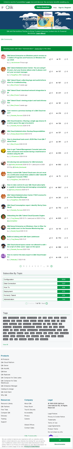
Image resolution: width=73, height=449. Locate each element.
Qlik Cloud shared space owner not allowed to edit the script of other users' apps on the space (26, 246)
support (23, 330)
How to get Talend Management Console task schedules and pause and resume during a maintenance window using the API (26, 151)
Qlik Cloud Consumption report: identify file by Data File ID (26, 206)
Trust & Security (29, 410)
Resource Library (7, 403)
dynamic (33, 321)
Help (55, 8)
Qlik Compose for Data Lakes (11, 378)
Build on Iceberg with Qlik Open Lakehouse (23, 237)
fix (58, 321)
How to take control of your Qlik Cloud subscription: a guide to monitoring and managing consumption (26, 186)
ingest (13, 336)
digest (51, 333)
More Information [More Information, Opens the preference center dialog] (60, 444)
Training (3, 419)
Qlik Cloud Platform (7, 362)
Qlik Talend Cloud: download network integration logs (26, 91)
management (37, 324)
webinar (39, 333)
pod (49, 324)
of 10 (39, 303)
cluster (56, 318)
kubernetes (27, 324)
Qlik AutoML (5, 368)
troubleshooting (13, 318)
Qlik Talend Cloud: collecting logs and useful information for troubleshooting (26, 81)
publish (54, 324)
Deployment (8, 291)
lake (28, 336)
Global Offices (29, 425)
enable (40, 321)
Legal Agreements (54, 426)
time (37, 339)
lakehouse (35, 336)
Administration (36, 19)
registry (39, 327)
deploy (19, 321)
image (5, 324)
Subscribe (38, 49)
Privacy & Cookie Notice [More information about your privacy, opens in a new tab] (31, 446)
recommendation (29, 327)
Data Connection (10, 283)
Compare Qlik (5, 413)
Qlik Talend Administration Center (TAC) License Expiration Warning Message (26, 196)
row (16, 339)
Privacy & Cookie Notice (56, 417)
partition (60, 336)
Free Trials (4, 410)
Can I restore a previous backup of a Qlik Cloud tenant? (26, 112)
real (11, 339)
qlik (60, 324)
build (44, 318)
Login (28, 2)
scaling (62, 327)
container (6, 321)
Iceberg (6, 336)
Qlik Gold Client (6, 392)
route (45, 327)
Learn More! (41, 33)
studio (16, 330)
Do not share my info (55, 432)
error (53, 321)
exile (56, 333)
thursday (20, 333)
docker (26, 321)
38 (48, 266)
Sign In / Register (65, 8)
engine (47, 321)
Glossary (4, 416)
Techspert (11, 333)
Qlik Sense (4, 365)
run (50, 327)
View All (5, 344)
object (54, 336)
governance (64, 333)
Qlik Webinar (17, 327)
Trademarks (52, 420)
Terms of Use (52, 423)
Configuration (9, 279)
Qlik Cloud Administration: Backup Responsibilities (26, 131)
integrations (20, 336)
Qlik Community (6, 39)
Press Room (28, 406)
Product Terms (53, 429)
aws (45, 333)
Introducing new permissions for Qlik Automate (25, 162)
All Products (5, 359)
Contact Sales (29, 428)
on (44, 324)
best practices (31, 318)
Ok (60, 440)
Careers (27, 419)
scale (55, 327)
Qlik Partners (5, 406)
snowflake (23, 339)
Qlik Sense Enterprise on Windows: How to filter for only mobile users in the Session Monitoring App (26, 227)
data (13, 321)
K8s (20, 324)
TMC (26, 333)
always (23, 318)
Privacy (27, 416)
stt (11, 330)
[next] (51, 266)
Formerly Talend (10, 295)
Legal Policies (52, 414)
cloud (50, 318)
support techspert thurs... (47, 330)
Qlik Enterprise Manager (9, 386)
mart (42, 336)
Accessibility (28, 413)
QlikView (4, 371)
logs (5, 318)
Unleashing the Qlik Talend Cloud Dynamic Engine (26, 216)
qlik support (7, 327)
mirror (47, 336)
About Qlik (27, 403)
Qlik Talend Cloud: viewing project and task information (26, 102)
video (32, 333)
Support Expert (32, 330)
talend (59, 330)
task (5, 333)
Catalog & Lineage (7, 389)
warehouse (44, 339)
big (40, 318)
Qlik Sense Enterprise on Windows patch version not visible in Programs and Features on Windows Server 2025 (26, 58)
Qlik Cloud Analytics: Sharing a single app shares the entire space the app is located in (26, 122)
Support (3, 422)
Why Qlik (4, 395)
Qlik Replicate (5, 375)
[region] (36, 442)
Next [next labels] (43, 303)
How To (7, 287)
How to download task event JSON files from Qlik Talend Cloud (26, 140)
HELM (63, 321)
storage (30, 339)
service (6, 330)
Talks (65, 330)
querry (6, 339)
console (63, 318)
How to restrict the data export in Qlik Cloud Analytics (26, 256)
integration (13, 324)
